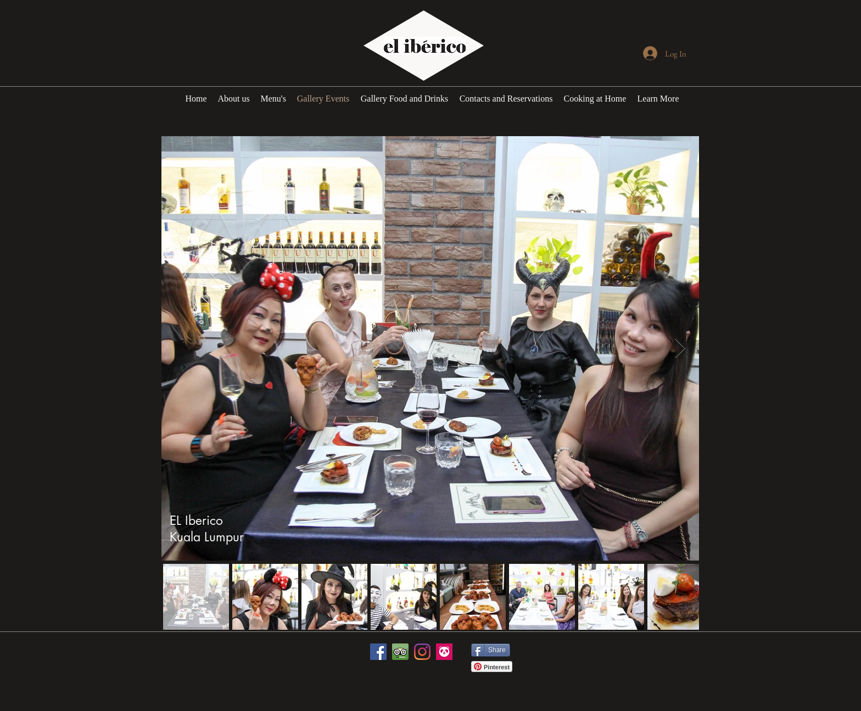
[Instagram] (422, 651)
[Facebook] (378, 651)
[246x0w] (444, 651)
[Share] (490, 650)
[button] (658, 99)
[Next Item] (680, 348)
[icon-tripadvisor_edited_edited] (400, 651)
